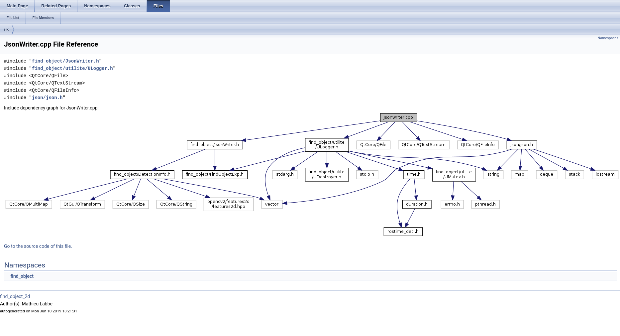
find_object (22, 276)
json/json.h (47, 97)
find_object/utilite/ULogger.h (72, 68)
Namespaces (608, 38)
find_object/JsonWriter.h (65, 61)
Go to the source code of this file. (38, 246)
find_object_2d (15, 296)
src (6, 29)
